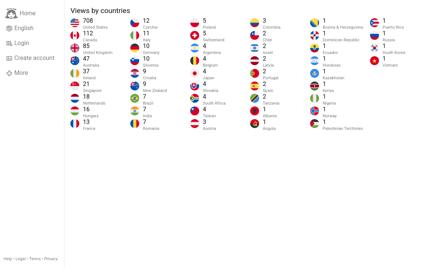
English (20, 28)
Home (20, 13)
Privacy (51, 258)
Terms (35, 258)
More (17, 73)
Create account (30, 58)
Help (8, 258)
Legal (21, 258)
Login (17, 43)
